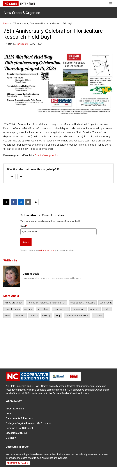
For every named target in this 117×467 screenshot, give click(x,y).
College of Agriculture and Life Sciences (28, 423)
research (28, 309)
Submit (26, 242)
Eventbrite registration (46, 155)
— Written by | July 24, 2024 (22, 44)
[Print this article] (36, 202)
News (6, 23)
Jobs (8, 413)
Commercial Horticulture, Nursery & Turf (46, 302)
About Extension (15, 408)
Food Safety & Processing (82, 302)
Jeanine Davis (21, 44)
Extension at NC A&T (17, 433)
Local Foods (106, 302)
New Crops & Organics (22, 13)
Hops (7, 315)
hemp (57, 315)
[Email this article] (28, 202)
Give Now (11, 437)
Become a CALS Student (19, 428)
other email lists (46, 250)
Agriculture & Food (14, 302)
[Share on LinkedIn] (21, 202)
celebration (20, 315)
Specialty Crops (12, 309)
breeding (46, 315)
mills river (97, 315)
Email (23, 226)
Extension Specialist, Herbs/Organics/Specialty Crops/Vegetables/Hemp (52, 278)
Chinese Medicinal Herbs (77, 315)
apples (107, 309)
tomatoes (94, 309)
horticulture (42, 309)
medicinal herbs (60, 309)
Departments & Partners (19, 418)
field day (34, 315)
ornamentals (79, 309)
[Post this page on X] (6, 202)
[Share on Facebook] (14, 202)
